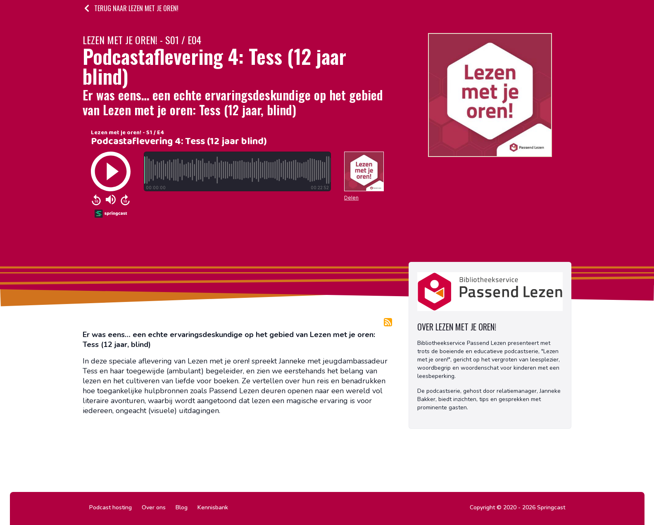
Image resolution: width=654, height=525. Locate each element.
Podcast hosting (110, 507)
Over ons (154, 507)
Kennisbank (212, 507)
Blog (182, 507)
